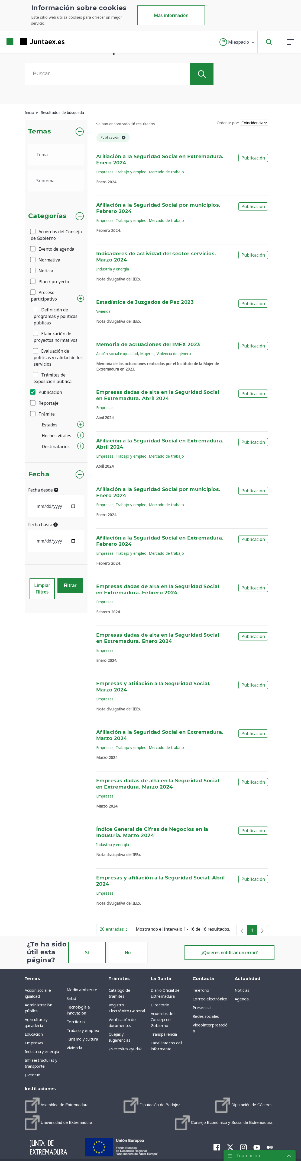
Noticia (42, 271)
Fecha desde (43, 490)
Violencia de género (174, 353)
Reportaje (45, 403)
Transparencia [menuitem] (164, 1034)
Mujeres (147, 353)
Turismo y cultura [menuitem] (82, 1039)
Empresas (105, 171)
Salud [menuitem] (71, 998)
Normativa (45, 260)
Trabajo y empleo (131, 171)
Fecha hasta (43, 524)
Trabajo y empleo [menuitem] (83, 1030)
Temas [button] (39, 131)
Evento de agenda (52, 249)
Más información (171, 15)
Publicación (46, 392)
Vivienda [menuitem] (74, 1047)
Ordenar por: (228, 122)
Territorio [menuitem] (76, 1021)
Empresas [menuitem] (34, 1042)
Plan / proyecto (50, 282)
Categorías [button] (47, 216)
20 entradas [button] (116, 930)
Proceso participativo (44, 295)
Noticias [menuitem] (242, 990)
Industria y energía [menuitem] (42, 1051)
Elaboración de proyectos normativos (55, 337)
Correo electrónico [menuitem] (210, 998)
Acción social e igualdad (117, 353)
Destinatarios (56, 446)
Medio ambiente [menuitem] (82, 989)
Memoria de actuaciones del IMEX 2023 (148, 344)
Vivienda (103, 311)
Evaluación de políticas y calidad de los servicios (58, 357)
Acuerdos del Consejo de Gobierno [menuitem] (162, 1019)
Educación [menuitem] (34, 1034)
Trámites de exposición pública (53, 378)
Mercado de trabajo (166, 171)
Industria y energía (112, 269)
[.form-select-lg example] (56, 154)
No (128, 953)
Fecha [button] (39, 474)
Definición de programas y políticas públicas (55, 316)
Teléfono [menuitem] (201, 990)
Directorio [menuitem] (160, 1004)
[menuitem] (57, 1105)
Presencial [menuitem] (202, 1007)
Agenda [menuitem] (242, 998)
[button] (237, 42)
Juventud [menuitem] (32, 1074)
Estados (49, 425)
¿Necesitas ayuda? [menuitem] (125, 1048)
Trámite (43, 414)
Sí (87, 953)
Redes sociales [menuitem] (206, 1016)
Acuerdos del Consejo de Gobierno (56, 235)
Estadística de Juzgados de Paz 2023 (145, 302)
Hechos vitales (56, 436)
